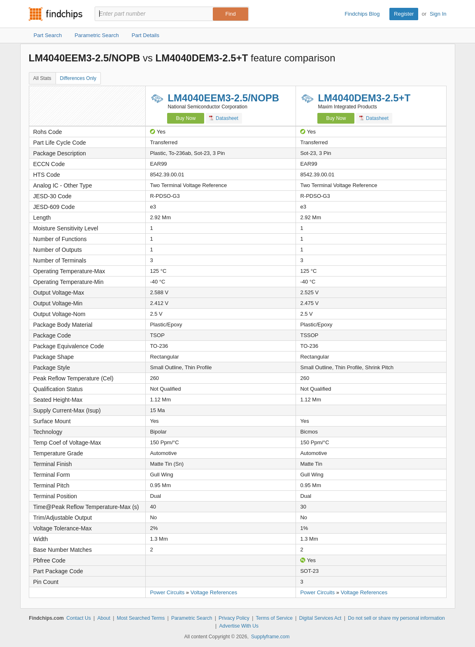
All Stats (42, 78)
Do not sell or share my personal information (396, 618)
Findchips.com (55, 14)
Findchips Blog (362, 14)
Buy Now (186, 118)
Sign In (438, 14)
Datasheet (223, 118)
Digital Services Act (320, 618)
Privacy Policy (234, 618)
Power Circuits (167, 592)
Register (404, 14)
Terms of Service (274, 618)
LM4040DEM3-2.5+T (364, 97)
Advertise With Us (238, 626)
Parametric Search (191, 618)
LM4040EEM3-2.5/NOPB (223, 97)
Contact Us (78, 618)
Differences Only (78, 78)
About (103, 618)
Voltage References (214, 592)
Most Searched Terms (141, 618)
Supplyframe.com (270, 637)
